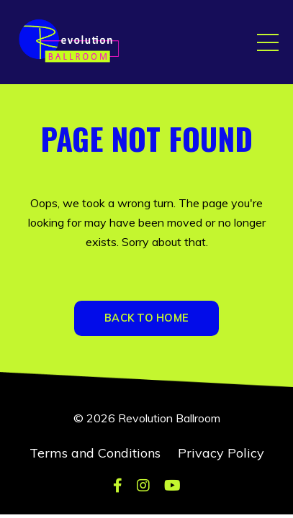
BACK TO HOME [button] (146, 318)
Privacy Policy (221, 453)
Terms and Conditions (95, 453)
